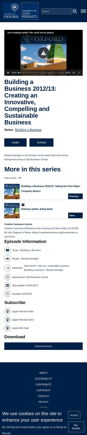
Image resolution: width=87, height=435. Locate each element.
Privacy (43, 402)
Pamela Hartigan (30, 259)
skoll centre (30, 266)
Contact (43, 396)
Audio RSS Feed (20, 328)
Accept (74, 415)
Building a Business (28, 130)
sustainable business (58, 266)
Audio (15, 142)
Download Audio (43, 346)
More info (6, 433)
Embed (41, 142)
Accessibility (43, 379)
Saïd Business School (37, 277)
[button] (43, 53)
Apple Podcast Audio (23, 320)
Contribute (43, 385)
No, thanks (76, 427)
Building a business (34, 270)
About (43, 373)
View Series (10, 178)
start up (42, 266)
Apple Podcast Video (23, 311)
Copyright (44, 390)
